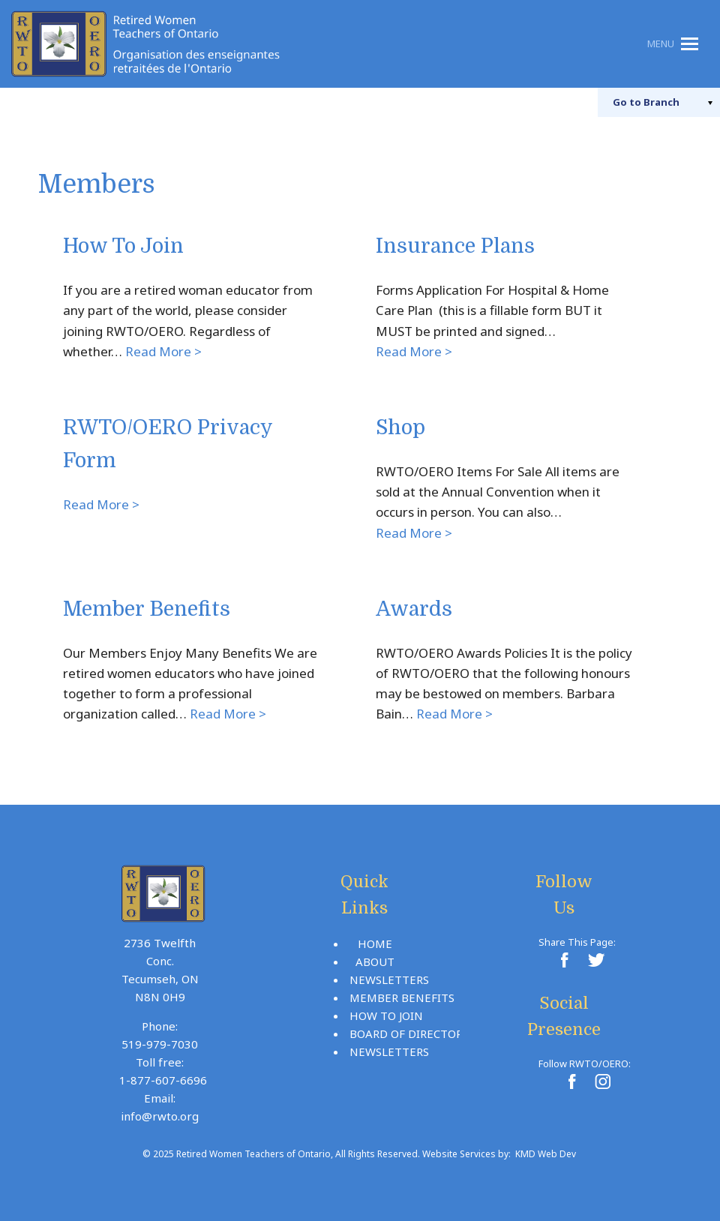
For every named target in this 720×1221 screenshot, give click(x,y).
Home (375, 943)
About (375, 961)
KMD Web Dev (545, 1154)
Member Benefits (146, 609)
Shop (400, 428)
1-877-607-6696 (163, 1080)
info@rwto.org (160, 1116)
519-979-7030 (160, 1044)
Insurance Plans (455, 246)
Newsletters (389, 979)
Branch (646, 102)
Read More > (163, 351)
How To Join (123, 246)
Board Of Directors (409, 1033)
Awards (414, 609)
